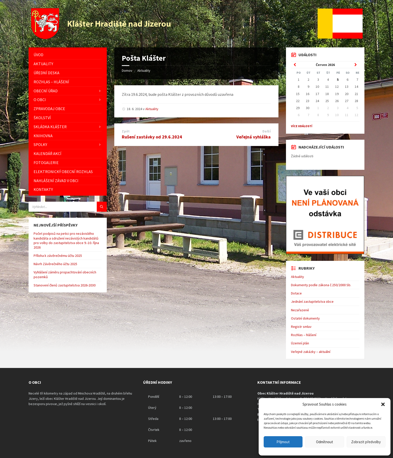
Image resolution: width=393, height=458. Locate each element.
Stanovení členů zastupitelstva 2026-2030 (64, 285)
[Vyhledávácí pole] (68, 207)
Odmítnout (324, 441)
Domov (127, 70)
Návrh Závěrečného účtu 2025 (55, 264)
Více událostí (301, 126)
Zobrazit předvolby (366, 441)
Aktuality (143, 70)
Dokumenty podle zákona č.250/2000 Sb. (321, 285)
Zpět (126, 131)
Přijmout (283, 441)
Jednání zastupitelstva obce (312, 301)
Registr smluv (301, 326)
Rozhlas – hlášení (303, 335)
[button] (382, 404)
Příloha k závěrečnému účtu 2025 (58, 255)
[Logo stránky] (101, 37)
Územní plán (300, 343)
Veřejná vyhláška (253, 137)
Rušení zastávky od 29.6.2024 (152, 137)
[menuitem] (68, 54)
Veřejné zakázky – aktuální (310, 351)
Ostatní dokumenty (305, 318)
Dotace (296, 293)
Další (266, 131)
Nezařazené (300, 310)
